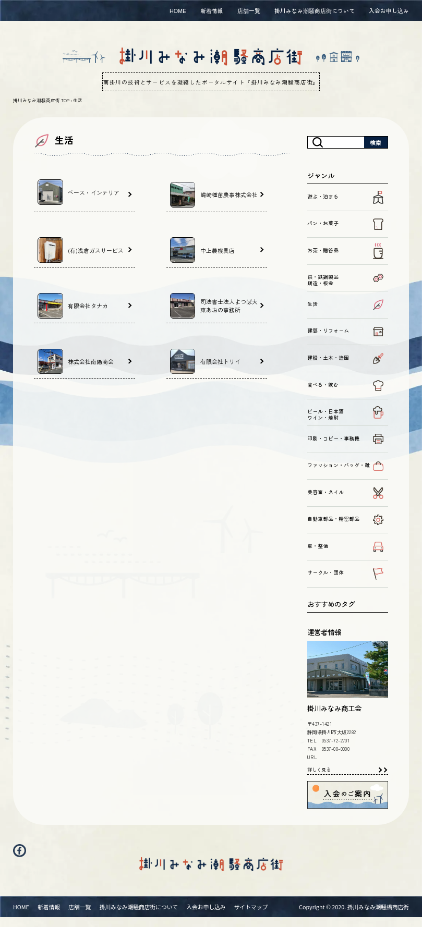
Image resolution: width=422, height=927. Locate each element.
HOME (178, 10)
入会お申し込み (389, 10)
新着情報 (211, 10)
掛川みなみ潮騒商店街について (314, 10)
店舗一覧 (248, 10)
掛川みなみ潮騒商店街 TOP (41, 100)
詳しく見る (319, 769)
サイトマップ (251, 916)
